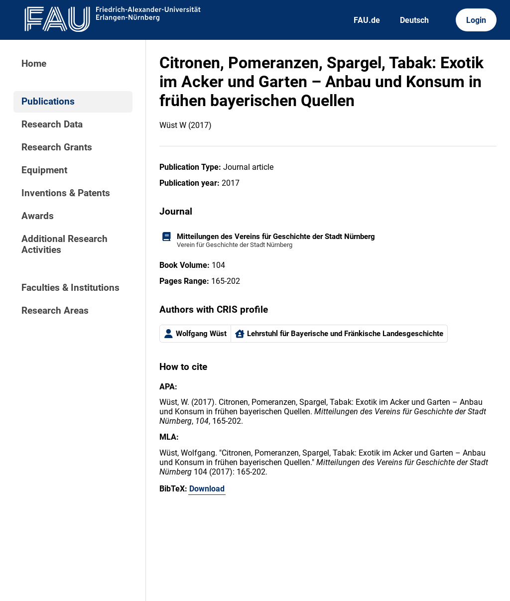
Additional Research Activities (64, 244)
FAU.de (367, 20)
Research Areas (55, 310)
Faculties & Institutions (70, 287)
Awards (37, 216)
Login (476, 20)
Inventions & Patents (65, 193)
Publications (48, 101)
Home (33, 63)
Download (207, 488)
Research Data (52, 124)
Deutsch (414, 20)
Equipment (44, 170)
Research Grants (56, 147)
